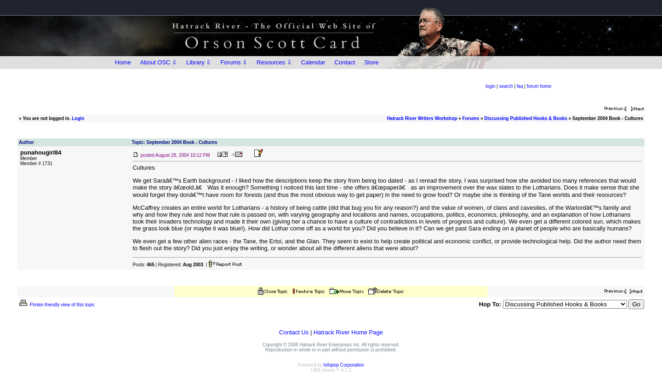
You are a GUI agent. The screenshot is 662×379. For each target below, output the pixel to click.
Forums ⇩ (233, 62)
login (490, 86)
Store (371, 62)
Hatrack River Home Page (348, 332)
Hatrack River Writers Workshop (422, 118)
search (506, 86)
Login (78, 118)
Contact (345, 62)
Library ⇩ (198, 62)
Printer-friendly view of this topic (56, 304)
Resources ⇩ (274, 62)
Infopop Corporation (344, 365)
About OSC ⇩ (158, 62)
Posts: (143, 264)
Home (123, 62)
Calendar (313, 62)
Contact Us (293, 332)
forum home (539, 86)
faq (520, 86)
